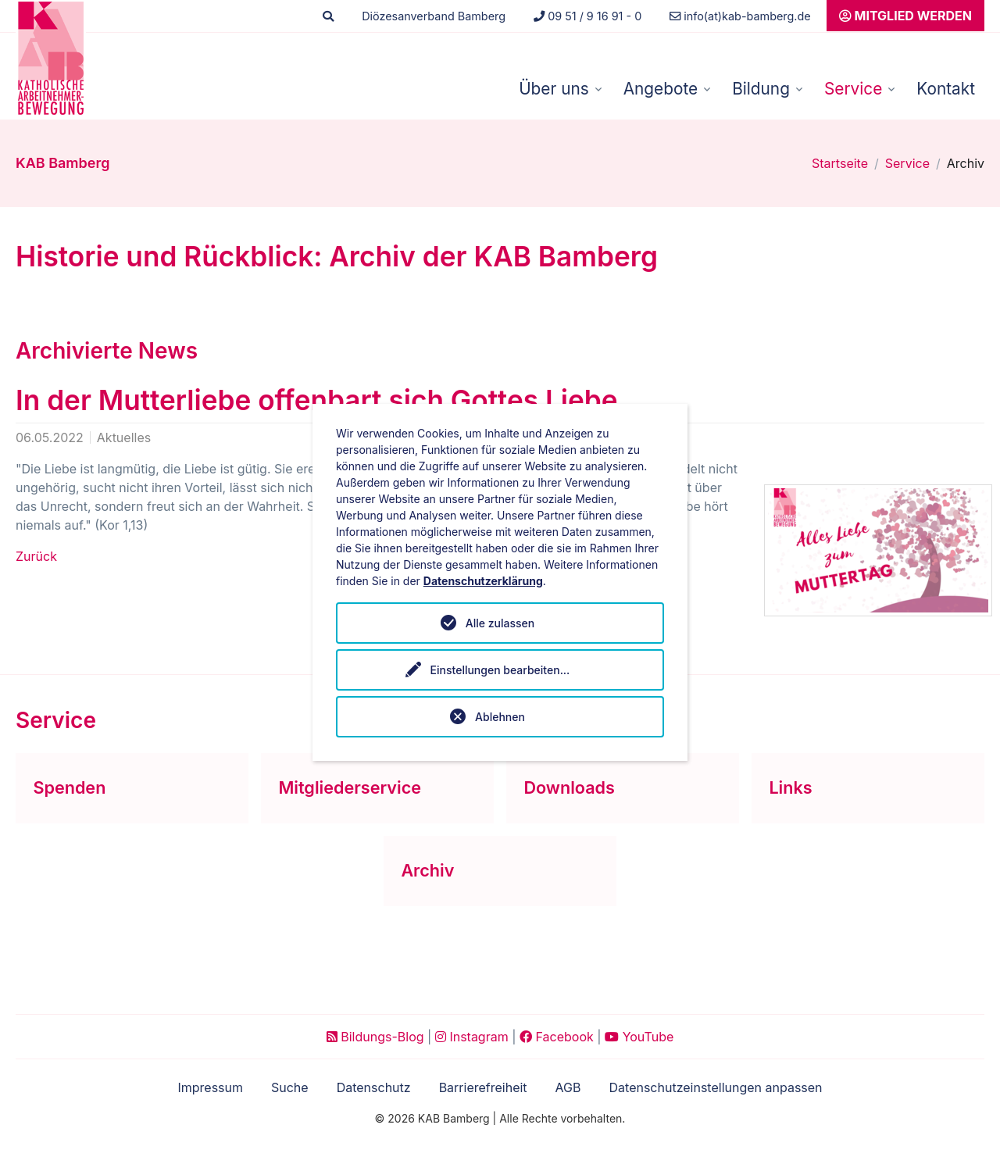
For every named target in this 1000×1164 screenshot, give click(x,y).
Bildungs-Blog (375, 1036)
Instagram (472, 1036)
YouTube (639, 1036)
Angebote (660, 88)
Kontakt (945, 88)
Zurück (36, 556)
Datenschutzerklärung (483, 580)
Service (853, 88)
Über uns (554, 88)
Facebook (557, 1036)
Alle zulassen (500, 623)
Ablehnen (500, 716)
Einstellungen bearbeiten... (500, 670)
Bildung (761, 88)
